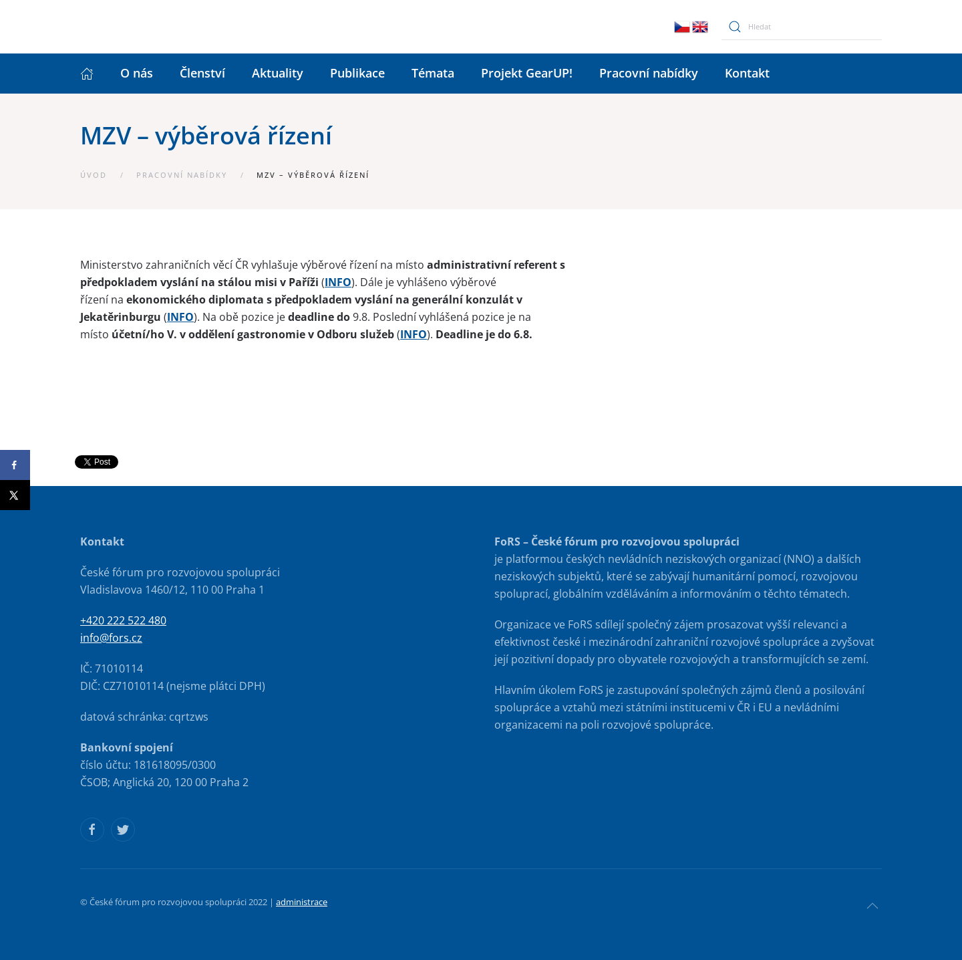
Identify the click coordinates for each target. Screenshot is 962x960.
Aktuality (277, 73)
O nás (136, 73)
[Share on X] (15, 495)
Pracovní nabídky (648, 73)
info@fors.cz (111, 637)
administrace (301, 902)
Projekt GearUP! (527, 73)
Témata (433, 73)
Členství (202, 73)
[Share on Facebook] (15, 465)
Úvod (93, 175)
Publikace (357, 73)
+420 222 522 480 (123, 620)
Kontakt (747, 73)
